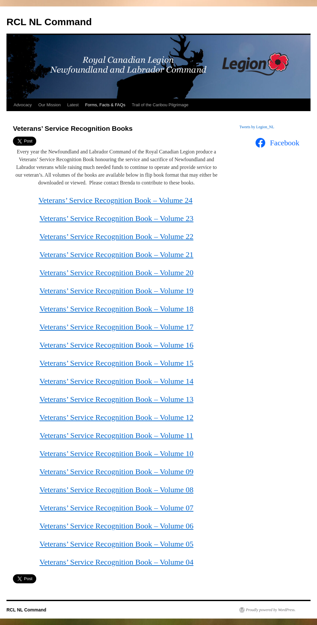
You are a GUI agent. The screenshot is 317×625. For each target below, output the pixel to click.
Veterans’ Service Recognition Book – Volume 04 (116, 562)
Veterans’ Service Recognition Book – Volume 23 (116, 218)
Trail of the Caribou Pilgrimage (160, 104)
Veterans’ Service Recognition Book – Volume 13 (116, 399)
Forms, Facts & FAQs (105, 104)
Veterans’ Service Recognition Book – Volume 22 (116, 236)
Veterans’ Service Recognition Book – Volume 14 (116, 381)
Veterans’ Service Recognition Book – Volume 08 (116, 489)
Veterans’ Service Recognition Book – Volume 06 (116, 526)
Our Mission (49, 104)
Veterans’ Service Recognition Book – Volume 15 (116, 363)
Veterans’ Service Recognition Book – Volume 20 (116, 272)
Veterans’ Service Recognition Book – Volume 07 (116, 508)
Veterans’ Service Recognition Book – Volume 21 (116, 254)
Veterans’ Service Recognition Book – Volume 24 (115, 200)
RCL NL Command (49, 21)
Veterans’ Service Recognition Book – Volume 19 (116, 290)
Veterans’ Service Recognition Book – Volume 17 (116, 327)
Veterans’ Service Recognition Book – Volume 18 (116, 309)
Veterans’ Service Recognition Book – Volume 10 (116, 453)
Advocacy (23, 104)
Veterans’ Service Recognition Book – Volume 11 (116, 435)
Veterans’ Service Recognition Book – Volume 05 (116, 544)
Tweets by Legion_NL (256, 127)
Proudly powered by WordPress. (271, 610)
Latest (73, 104)
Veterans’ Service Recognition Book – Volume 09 (116, 471)
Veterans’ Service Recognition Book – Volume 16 (116, 345)
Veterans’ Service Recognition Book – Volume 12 (116, 417)
